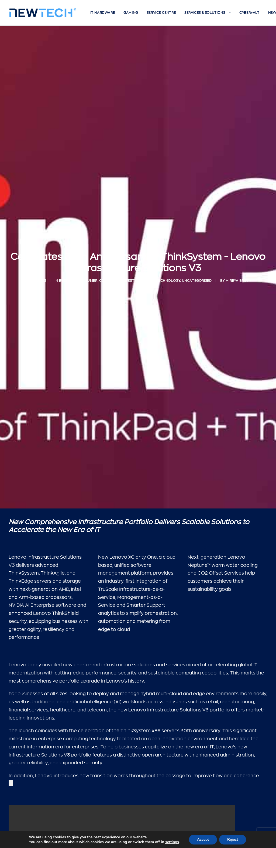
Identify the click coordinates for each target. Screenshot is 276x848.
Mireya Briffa (238, 277)
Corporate (110, 277)
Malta (148, 277)
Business (67, 277)
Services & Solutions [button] (207, 12)
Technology (168, 277)
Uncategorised (197, 277)
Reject (232, 839)
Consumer (87, 277)
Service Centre (161, 12)
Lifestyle (131, 277)
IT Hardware (102, 12)
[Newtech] (43, 12)
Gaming (130, 12)
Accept (203, 839)
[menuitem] (103, 12)
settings (172, 842)
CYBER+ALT (249, 12)
